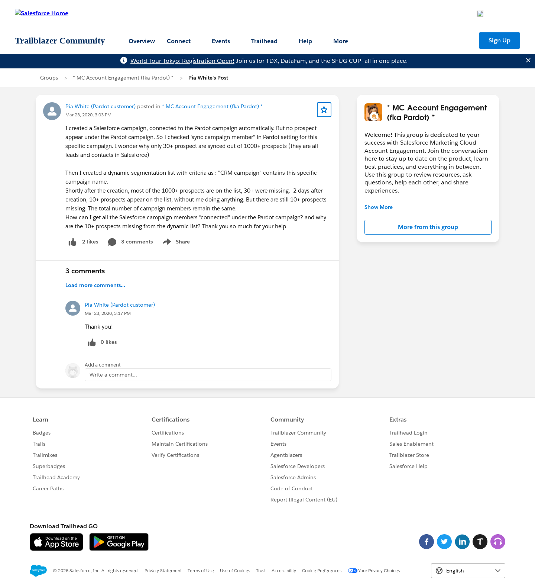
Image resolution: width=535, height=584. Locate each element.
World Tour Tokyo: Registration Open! (182, 61)
